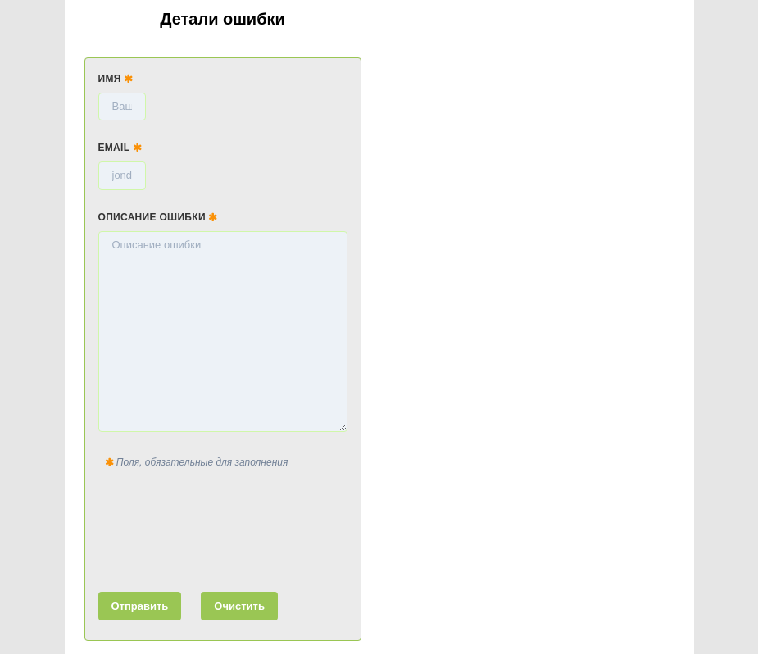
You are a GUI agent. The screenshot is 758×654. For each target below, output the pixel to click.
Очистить (239, 606)
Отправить (140, 606)
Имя (116, 78)
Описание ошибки (158, 217)
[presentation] (222, 527)
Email (120, 147)
